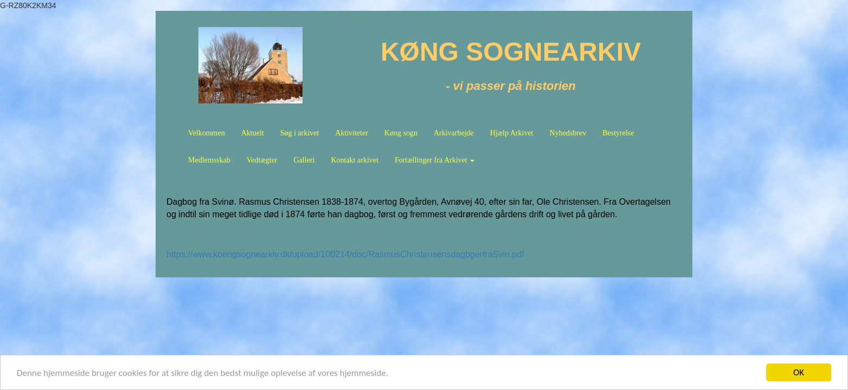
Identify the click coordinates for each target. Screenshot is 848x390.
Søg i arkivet (299, 133)
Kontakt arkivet (354, 160)
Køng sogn (400, 133)
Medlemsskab (209, 160)
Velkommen (206, 133)
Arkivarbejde (454, 133)
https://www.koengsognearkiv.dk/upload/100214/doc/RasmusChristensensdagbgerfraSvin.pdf (345, 254)
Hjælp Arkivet (512, 133)
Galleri (304, 160)
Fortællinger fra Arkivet (434, 160)
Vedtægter (262, 160)
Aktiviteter (351, 133)
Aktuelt (252, 133)
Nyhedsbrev (568, 133)
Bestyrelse (618, 133)
